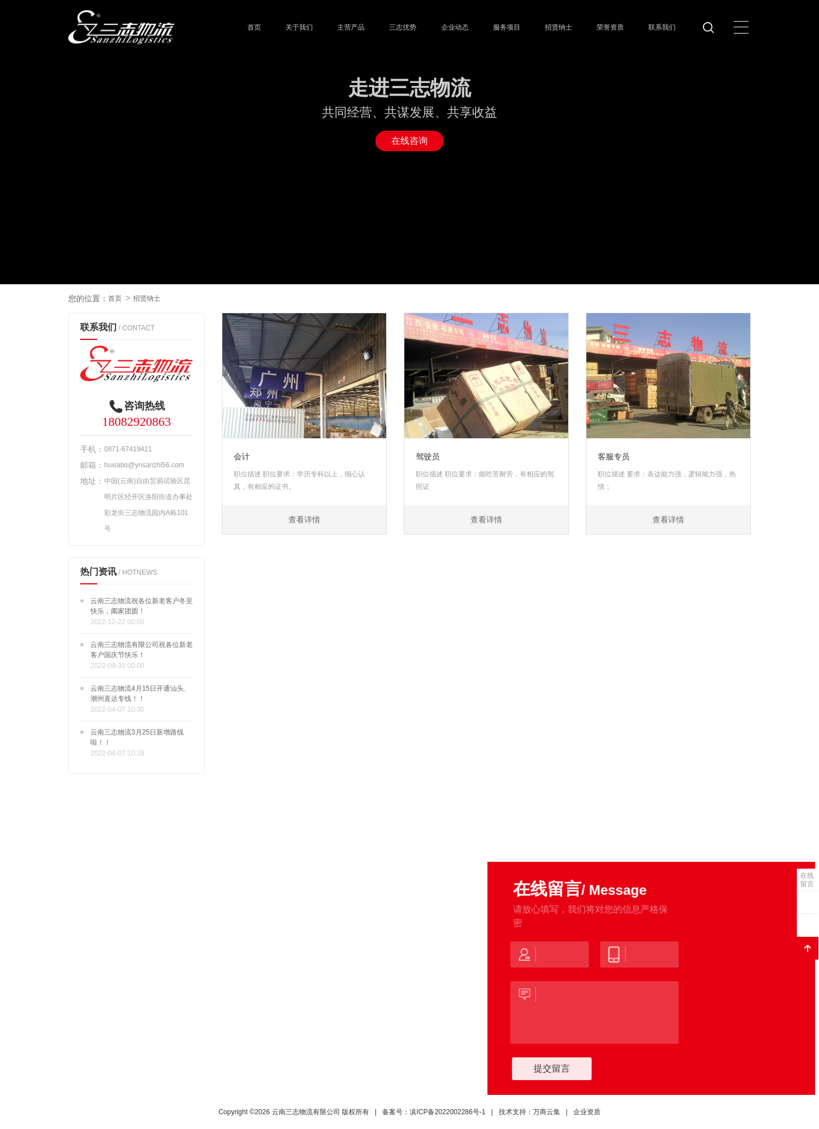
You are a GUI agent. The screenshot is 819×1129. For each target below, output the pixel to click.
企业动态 (455, 27)
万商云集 (546, 1112)
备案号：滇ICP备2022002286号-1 (433, 1112)
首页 (254, 27)
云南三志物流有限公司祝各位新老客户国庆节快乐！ (141, 650)
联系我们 (662, 27)
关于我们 (299, 27)
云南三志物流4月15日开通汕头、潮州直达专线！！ (140, 693)
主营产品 (351, 27)
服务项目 (506, 27)
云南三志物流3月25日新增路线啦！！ (137, 737)
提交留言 (562, 1068)
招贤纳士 (558, 27)
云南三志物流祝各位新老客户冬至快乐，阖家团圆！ (141, 606)
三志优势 (402, 27)
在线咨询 (409, 141)
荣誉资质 (610, 27)
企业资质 (587, 1112)
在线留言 (807, 879)
